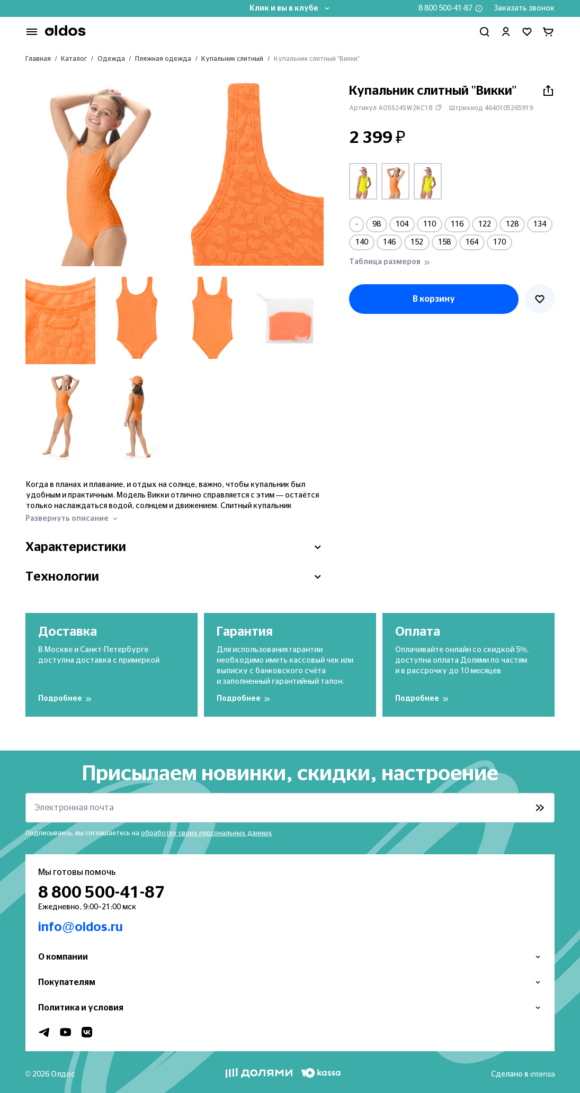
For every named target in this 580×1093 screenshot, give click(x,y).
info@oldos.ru (80, 927)
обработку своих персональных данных (206, 833)
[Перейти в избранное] (527, 31)
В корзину (434, 299)
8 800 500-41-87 (445, 8)
